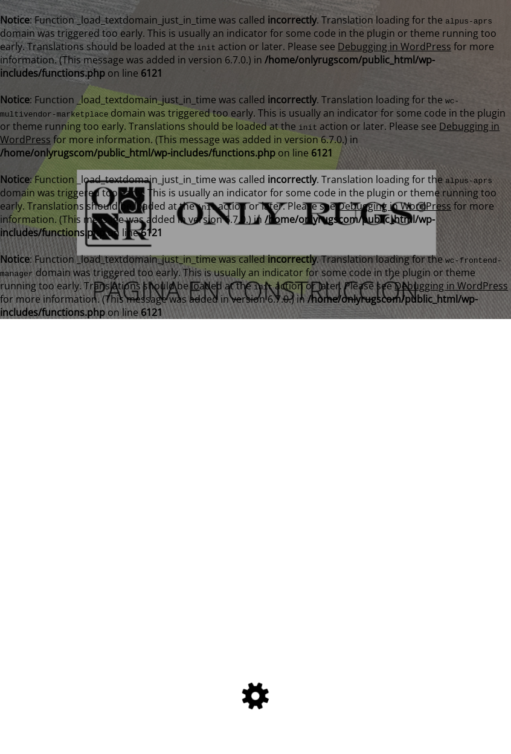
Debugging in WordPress (394, 46)
